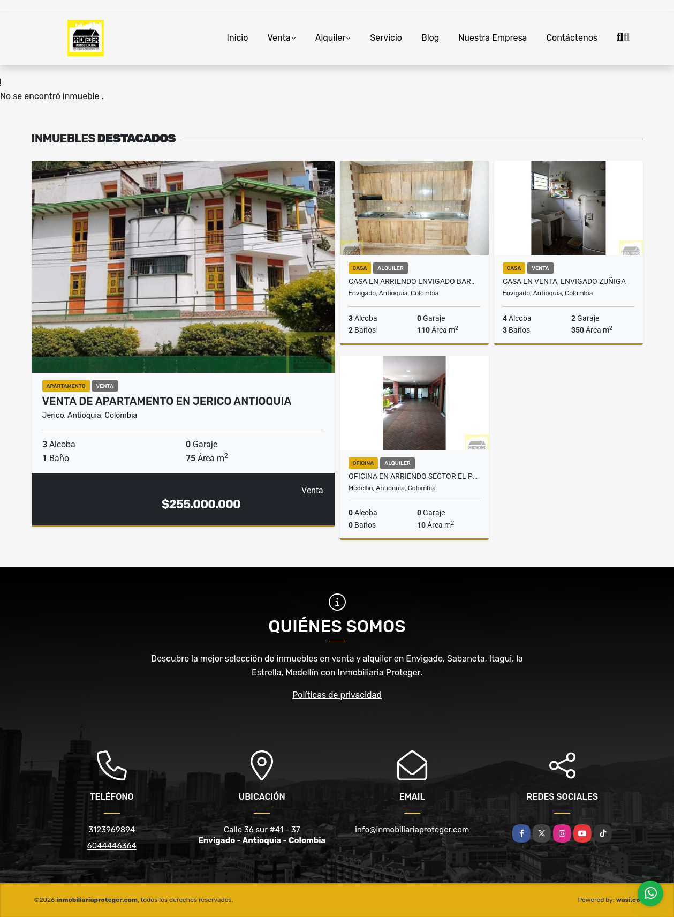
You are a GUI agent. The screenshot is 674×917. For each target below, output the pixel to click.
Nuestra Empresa (492, 38)
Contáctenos (571, 38)
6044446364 (112, 846)
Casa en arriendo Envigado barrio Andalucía (414, 281)
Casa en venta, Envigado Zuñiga (564, 281)
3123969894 (111, 830)
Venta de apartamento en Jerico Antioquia (167, 401)
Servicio (386, 38)
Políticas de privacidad (337, 695)
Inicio (237, 38)
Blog (430, 38)
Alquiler (330, 38)
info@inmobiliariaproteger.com (412, 830)
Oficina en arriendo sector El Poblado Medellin (414, 476)
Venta (278, 38)
